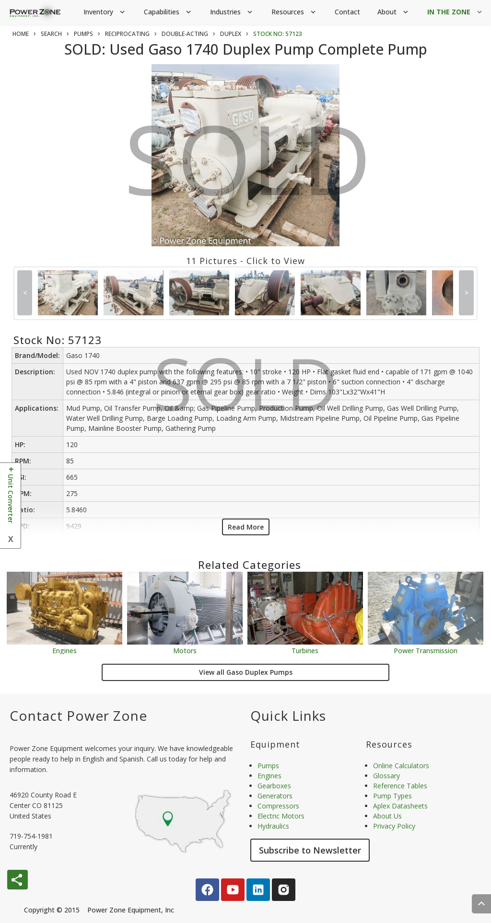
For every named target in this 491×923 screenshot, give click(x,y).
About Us (387, 815)
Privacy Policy (394, 826)
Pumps (268, 765)
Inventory (105, 12)
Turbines (305, 650)
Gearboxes (274, 785)
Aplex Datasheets (400, 805)
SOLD (247, 166)
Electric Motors (280, 815)
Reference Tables (400, 785)
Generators (274, 795)
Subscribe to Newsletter (310, 850)
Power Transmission (425, 650)
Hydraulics (273, 826)
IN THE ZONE (455, 12)
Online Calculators (401, 765)
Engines (64, 650)
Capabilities (168, 12)
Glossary (386, 775)
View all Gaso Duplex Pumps (245, 672)
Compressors (278, 805)
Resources (294, 12)
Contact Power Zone (78, 715)
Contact (347, 11)
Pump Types (392, 795)
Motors (185, 650)
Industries (232, 12)
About (393, 12)
